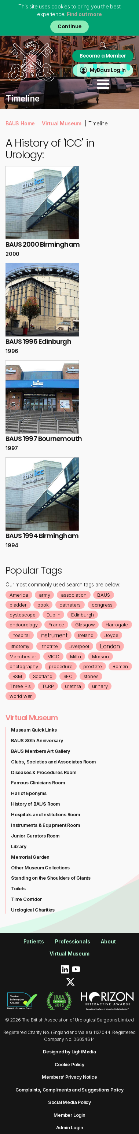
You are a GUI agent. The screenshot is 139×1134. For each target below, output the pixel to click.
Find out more (84, 14)
